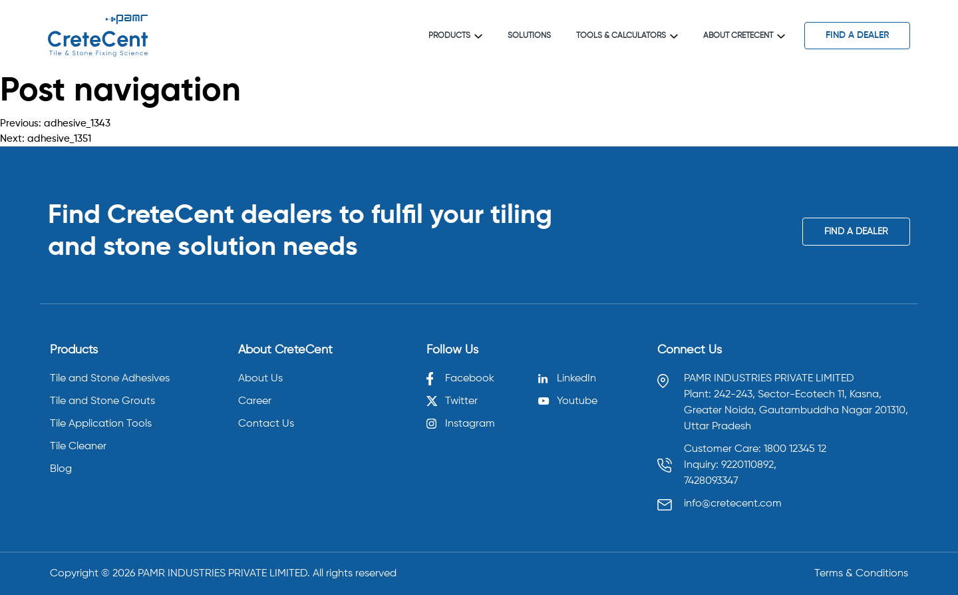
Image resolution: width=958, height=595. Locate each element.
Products (455, 36)
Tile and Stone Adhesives (110, 378)
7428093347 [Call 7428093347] (711, 481)
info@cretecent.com (733, 503)
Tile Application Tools (101, 424)
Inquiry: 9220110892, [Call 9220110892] (730, 465)
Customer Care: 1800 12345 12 (755, 449)
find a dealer (857, 35)
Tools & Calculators (627, 36)
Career (254, 401)
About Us (260, 378)
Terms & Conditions (861, 573)
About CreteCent (744, 36)
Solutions (529, 36)
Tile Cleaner (78, 446)
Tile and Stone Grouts (102, 401)
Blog (61, 469)
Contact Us (266, 424)
